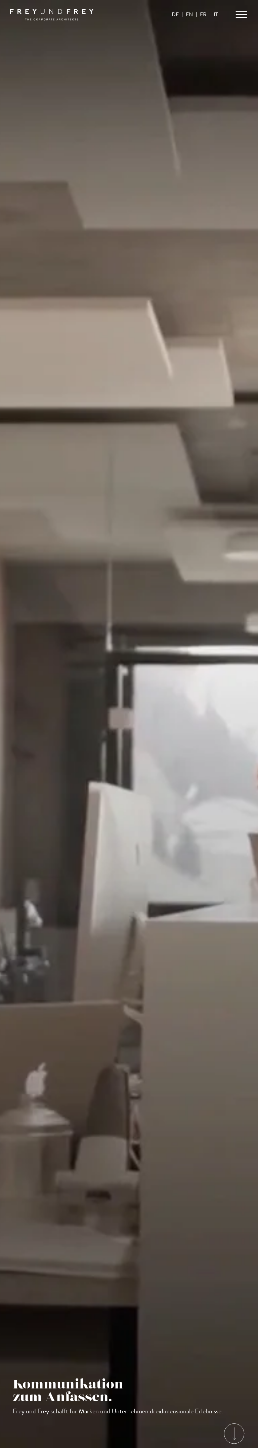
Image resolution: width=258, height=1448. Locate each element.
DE (174, 14)
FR (203, 14)
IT (215, 14)
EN (188, 14)
